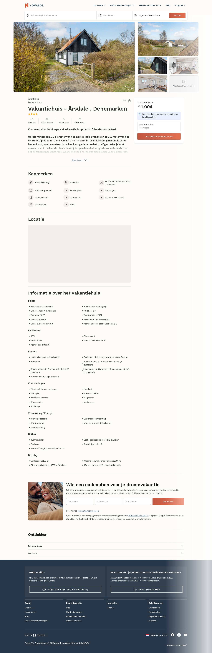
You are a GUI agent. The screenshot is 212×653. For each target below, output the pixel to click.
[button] (114, 15)
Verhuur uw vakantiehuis (150, 5)
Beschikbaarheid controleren (159, 136)
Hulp (168, 5)
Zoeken (177, 15)
